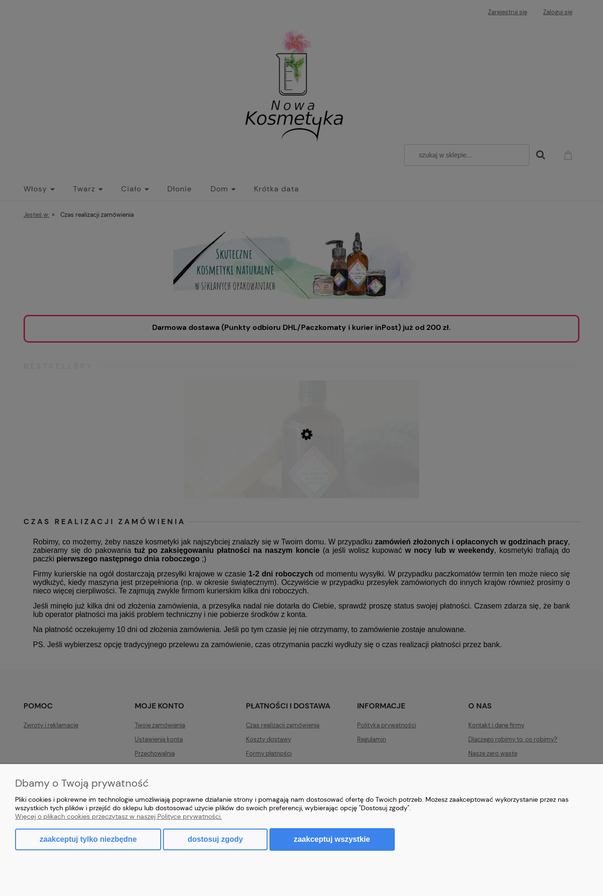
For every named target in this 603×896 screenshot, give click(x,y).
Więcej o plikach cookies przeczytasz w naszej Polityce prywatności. (118, 816)
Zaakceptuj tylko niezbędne (88, 839)
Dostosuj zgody (215, 839)
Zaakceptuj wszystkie (332, 839)
